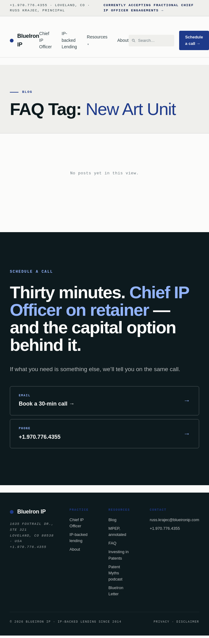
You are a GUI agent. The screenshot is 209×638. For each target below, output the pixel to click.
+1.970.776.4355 (165, 528)
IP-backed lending (79, 537)
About (123, 40)
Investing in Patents (118, 554)
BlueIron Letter (115, 590)
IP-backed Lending (69, 40)
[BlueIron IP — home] (24, 40)
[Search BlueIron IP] (154, 41)
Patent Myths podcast (115, 573)
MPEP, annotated (117, 531)
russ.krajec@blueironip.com (174, 519)
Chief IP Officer (45, 40)
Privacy (162, 622)
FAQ (112, 543)
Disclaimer (187, 622)
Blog (112, 519)
